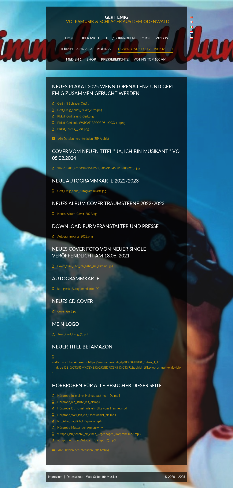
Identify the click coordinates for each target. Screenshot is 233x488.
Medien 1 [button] (74, 59)
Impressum (55, 476)
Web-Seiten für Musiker (101, 476)
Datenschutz (75, 476)
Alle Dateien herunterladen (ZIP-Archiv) (80, 138)
